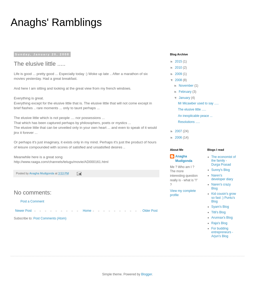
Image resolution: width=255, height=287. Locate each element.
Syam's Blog (220, 207)
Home (87, 211)
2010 (179, 67)
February (185, 92)
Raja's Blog (219, 223)
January (185, 98)
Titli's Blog (218, 212)
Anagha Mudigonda (183, 158)
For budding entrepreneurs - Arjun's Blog (222, 232)
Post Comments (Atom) (49, 218)
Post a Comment (32, 201)
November (186, 85)
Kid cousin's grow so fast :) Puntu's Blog (223, 197)
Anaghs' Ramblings (56, 22)
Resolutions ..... (189, 122)
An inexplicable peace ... (195, 116)
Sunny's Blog (220, 170)
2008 (179, 80)
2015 (179, 61)
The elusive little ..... (192, 109)
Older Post (150, 211)
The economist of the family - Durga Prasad (223, 160)
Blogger (146, 274)
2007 (179, 131)
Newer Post (23, 211)
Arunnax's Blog (222, 217)
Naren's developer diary (222, 177)
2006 (179, 137)
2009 (179, 74)
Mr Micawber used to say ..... (198, 103)
